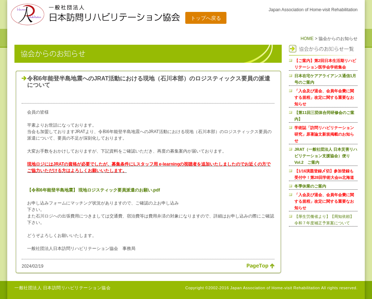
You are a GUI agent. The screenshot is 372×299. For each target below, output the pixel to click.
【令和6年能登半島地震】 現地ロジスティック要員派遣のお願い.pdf (93, 190)
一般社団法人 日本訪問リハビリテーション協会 (62, 287)
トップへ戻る (206, 18)
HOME (306, 38)
